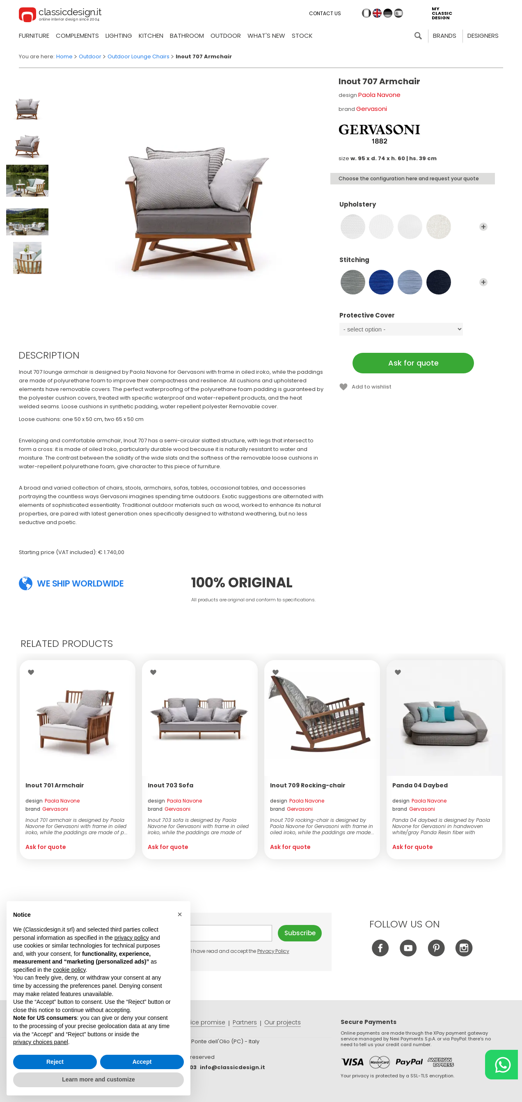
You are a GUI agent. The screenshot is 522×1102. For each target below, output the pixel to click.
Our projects (282, 1022)
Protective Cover (413, 319)
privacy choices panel (40, 1042)
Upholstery (413, 208)
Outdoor (226, 35)
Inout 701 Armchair (54, 785)
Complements (77, 35)
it (366, 13)
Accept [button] (142, 1061)
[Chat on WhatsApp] (501, 1064)
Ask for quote (413, 363)
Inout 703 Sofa (170, 785)
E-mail (226, 933)
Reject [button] (55, 1061)
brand (46, 808)
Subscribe (300, 933)
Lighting (118, 35)
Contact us (325, 13)
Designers (483, 35)
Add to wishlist (372, 387)
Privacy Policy (273, 951)
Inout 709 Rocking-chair (308, 785)
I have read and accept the (235, 951)
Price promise (205, 1022)
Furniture (34, 35)
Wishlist (33, 672)
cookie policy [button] (69, 969)
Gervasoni (371, 108)
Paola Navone (379, 94)
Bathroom (187, 35)
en (377, 13)
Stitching (413, 263)
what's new (266, 35)
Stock (302, 35)
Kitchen (151, 35)
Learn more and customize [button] (98, 1079)
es (398, 13)
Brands (444, 35)
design (52, 800)
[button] (179, 914)
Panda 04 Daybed (420, 785)
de (387, 13)
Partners (245, 1022)
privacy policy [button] (131, 937)
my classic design (442, 13)
